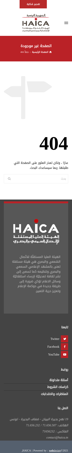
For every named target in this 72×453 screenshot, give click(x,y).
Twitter (54, 339)
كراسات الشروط (57, 387)
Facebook (53, 347)
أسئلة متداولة (58, 380)
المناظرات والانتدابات (54, 394)
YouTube (53, 354)
